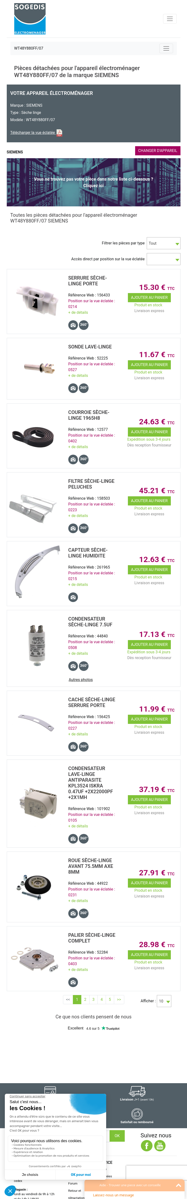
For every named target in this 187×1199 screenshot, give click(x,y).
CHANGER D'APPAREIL (157, 150)
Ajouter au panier (149, 297)
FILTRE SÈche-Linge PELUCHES (91, 484)
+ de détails (78, 312)
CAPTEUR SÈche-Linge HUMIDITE (88, 553)
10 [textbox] (161, 1001)
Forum (72, 1183)
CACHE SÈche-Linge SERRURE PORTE (91, 702)
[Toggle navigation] (170, 19)
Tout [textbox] (153, 243)
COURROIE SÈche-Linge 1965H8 (89, 415)
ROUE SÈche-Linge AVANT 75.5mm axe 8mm (90, 866)
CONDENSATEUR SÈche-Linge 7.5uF (90, 622)
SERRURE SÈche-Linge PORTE (87, 281)
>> (119, 999)
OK (117, 1135)
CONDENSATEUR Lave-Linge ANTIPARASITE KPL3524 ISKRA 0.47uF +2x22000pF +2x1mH (90, 783)
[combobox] (163, 243)
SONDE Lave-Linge (90, 347)
